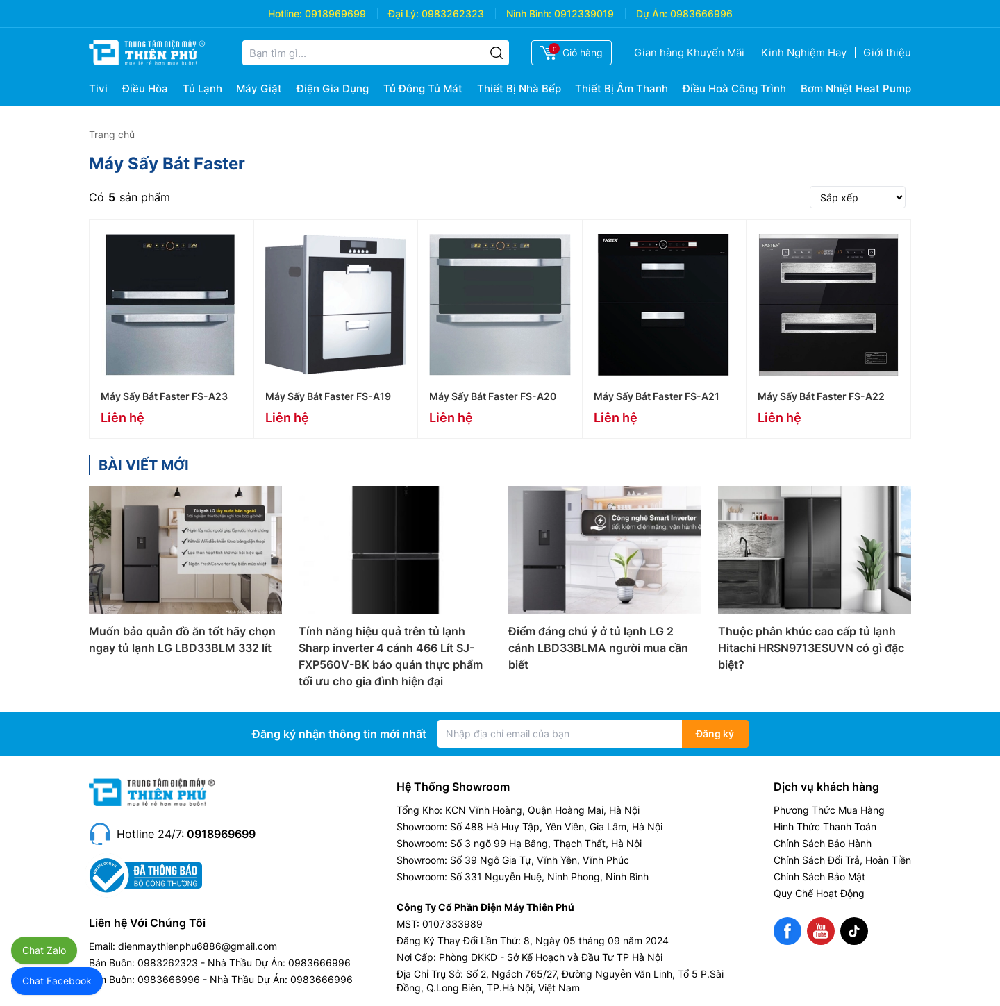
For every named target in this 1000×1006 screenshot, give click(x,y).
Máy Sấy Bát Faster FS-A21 (656, 396)
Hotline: (285, 13)
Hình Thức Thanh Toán (825, 826)
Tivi (98, 88)
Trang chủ (112, 134)
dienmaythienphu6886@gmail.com (197, 946)
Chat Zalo (44, 950)
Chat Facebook (57, 981)
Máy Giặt (259, 88)
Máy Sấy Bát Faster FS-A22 (821, 396)
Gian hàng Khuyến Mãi (689, 52)
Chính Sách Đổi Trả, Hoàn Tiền (842, 860)
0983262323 (453, 13)
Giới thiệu (887, 52)
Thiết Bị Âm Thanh (621, 88)
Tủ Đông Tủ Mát (422, 88)
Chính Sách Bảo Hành (823, 843)
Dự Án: (651, 13)
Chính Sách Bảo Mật (819, 876)
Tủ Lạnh (202, 88)
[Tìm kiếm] (496, 52)
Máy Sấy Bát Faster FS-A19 (328, 396)
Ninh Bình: (528, 13)
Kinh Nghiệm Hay (804, 52)
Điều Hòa (145, 88)
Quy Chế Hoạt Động (819, 893)
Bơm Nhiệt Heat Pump (856, 88)
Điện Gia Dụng (333, 88)
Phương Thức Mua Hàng (829, 810)
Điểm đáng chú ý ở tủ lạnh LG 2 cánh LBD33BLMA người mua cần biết (598, 647)
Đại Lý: (403, 13)
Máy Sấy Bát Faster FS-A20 (492, 396)
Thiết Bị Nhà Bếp (519, 88)
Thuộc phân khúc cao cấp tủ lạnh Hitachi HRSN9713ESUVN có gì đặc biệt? (811, 647)
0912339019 (584, 13)
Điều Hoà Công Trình (734, 88)
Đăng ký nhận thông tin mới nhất (339, 734)
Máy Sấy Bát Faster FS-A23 (164, 396)
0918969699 (335, 13)
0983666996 (701, 13)
